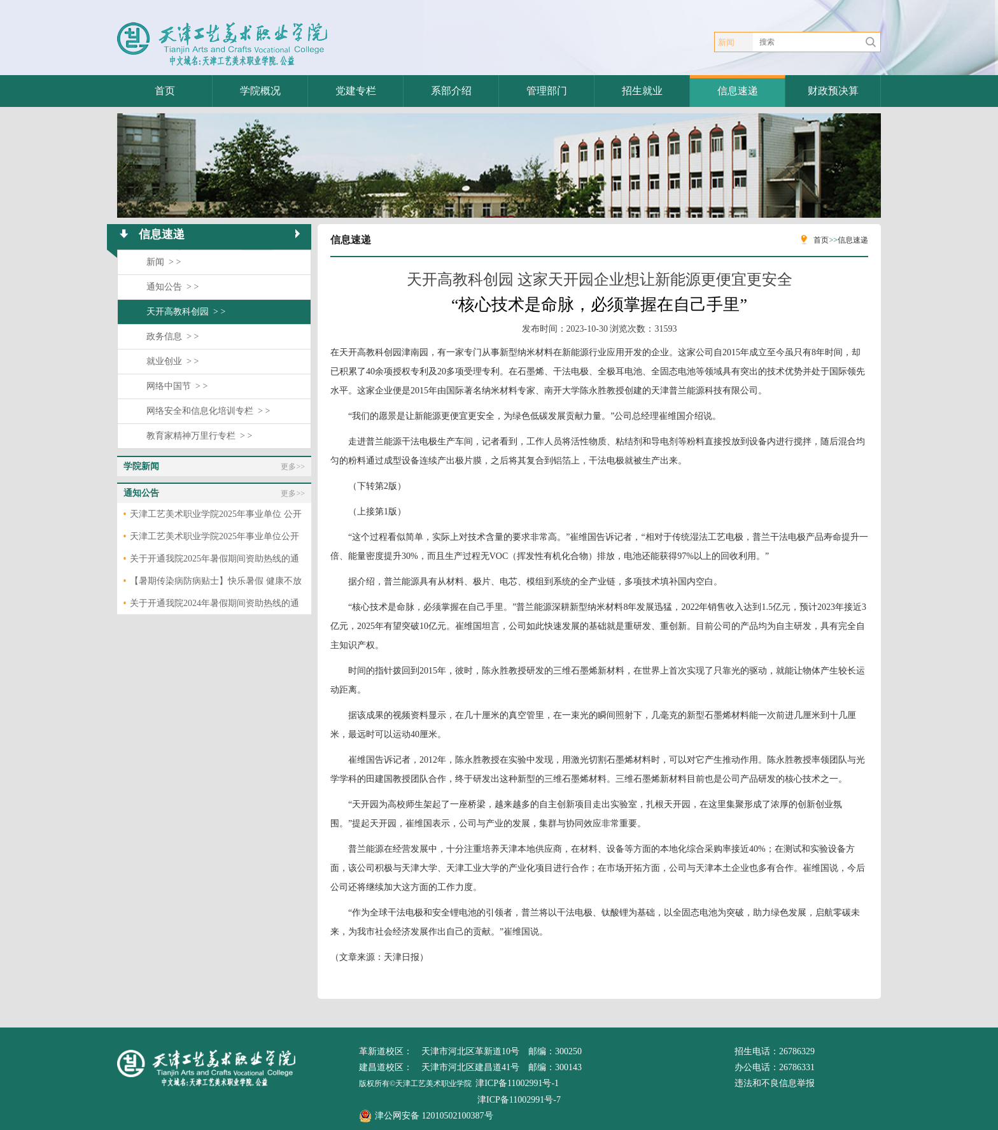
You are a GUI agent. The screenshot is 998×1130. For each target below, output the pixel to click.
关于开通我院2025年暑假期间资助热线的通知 (214, 562)
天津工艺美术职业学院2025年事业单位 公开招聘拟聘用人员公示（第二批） (216, 517)
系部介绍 (451, 90)
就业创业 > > (172, 361)
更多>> (293, 466)
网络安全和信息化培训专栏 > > (208, 411)
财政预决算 (833, 90)
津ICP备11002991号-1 (517, 1083)
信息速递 (737, 90)
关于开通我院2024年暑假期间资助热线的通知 (214, 606)
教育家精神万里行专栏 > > (199, 436)
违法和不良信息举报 (774, 1083)
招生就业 (642, 90)
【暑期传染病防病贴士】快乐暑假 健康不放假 (216, 584)
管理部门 (546, 90)
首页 (165, 90)
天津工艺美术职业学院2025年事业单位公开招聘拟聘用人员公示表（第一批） (214, 539)
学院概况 (260, 90)
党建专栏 (355, 90)
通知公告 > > (172, 287)
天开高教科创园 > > (185, 311)
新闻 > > (163, 262)
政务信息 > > (172, 336)
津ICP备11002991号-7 (519, 1100)
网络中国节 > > (176, 386)
